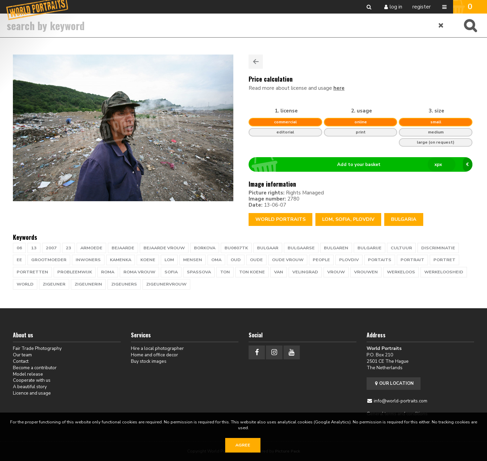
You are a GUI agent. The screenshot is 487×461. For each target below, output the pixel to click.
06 (19, 248)
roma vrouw (139, 272)
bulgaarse (301, 248)
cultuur (401, 248)
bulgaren (336, 248)
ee (19, 260)
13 (34, 248)
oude (256, 260)
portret (444, 260)
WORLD (25, 284)
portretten (32, 272)
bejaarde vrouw (164, 248)
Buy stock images (149, 361)
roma (107, 272)
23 (68, 248)
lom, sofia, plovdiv (348, 219)
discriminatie (438, 248)
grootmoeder (48, 260)
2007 (51, 248)
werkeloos (401, 272)
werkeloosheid (443, 272)
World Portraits (280, 219)
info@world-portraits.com (400, 401)
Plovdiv (349, 260)
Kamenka (120, 260)
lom (169, 260)
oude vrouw (288, 260)
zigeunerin (88, 284)
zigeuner (54, 284)
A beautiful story (30, 386)
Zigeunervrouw (166, 284)
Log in (396, 6)
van (278, 272)
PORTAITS (379, 260)
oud (236, 260)
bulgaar (267, 248)
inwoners (88, 260)
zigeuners (124, 284)
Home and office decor (154, 355)
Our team (22, 355)
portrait (412, 260)
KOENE (147, 260)
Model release (28, 374)
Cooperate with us (32, 380)
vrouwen (366, 272)
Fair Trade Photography (37, 348)
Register (421, 6)
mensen (192, 260)
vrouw (336, 272)
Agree (242, 445)
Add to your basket (363, 164)
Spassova (199, 272)
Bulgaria (403, 219)
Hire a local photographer (157, 348)
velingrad (305, 272)
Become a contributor (35, 367)
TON (225, 272)
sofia (171, 272)
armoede (91, 248)
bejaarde (123, 248)
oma (216, 260)
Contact (20, 361)
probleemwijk (74, 272)
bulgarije (369, 248)
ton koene (252, 272)
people (321, 260)
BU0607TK (236, 248)
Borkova (204, 248)
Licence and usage (32, 393)
